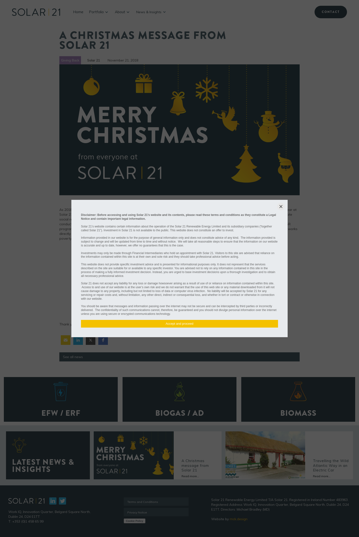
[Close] (281, 206)
